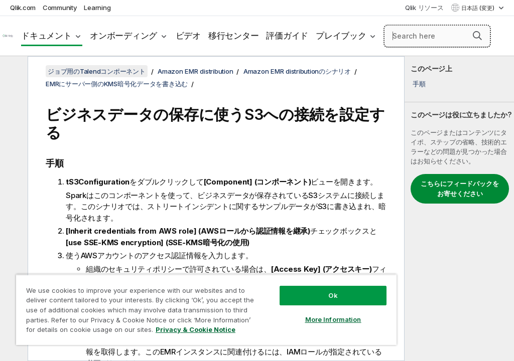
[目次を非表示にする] (12, 71)
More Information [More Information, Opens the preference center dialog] (333, 319)
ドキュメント (46, 36)
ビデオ (188, 36)
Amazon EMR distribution (195, 71)
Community (60, 8)
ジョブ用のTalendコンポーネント (97, 71)
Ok (332, 295)
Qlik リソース (424, 8)
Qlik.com (23, 8)
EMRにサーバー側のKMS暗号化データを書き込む (117, 84)
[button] (477, 36)
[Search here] (437, 36)
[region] (206, 309)
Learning (97, 8)
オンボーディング (123, 36)
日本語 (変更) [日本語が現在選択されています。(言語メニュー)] (478, 8)
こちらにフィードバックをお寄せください (460, 188)
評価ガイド (287, 36)
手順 (419, 84)
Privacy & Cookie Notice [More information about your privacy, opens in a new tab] (195, 329)
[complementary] (459, 208)
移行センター (233, 36)
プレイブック (341, 36)
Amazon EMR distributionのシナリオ (297, 71)
